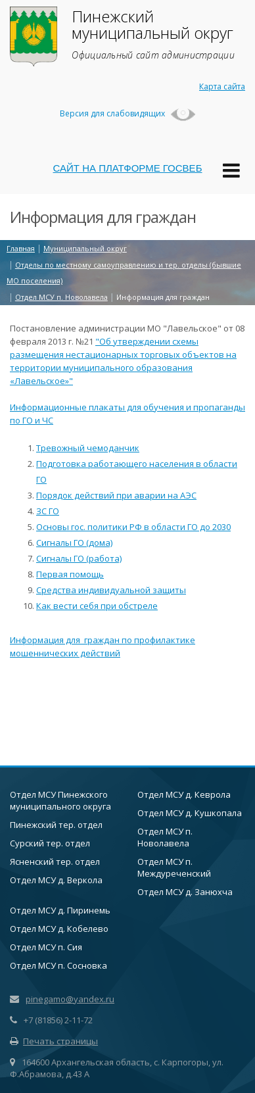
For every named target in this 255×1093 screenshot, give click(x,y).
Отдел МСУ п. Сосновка (58, 965)
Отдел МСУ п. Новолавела (165, 837)
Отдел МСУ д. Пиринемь (60, 910)
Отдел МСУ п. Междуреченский (174, 867)
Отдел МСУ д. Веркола (56, 880)
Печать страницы (54, 1041)
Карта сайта (222, 86)
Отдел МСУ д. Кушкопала (189, 813)
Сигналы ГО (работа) (79, 558)
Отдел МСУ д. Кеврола (184, 794)
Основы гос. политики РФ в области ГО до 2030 (133, 527)
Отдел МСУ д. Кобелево (59, 929)
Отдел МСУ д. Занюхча (185, 892)
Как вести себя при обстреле (97, 606)
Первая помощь (70, 574)
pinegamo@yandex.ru (70, 999)
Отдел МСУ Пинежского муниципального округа (60, 800)
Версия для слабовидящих (128, 113)
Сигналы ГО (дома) (74, 542)
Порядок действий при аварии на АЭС (116, 495)
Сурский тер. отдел (50, 843)
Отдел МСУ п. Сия (46, 947)
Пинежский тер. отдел (56, 825)
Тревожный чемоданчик (87, 448)
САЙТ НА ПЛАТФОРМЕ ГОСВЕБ (127, 168)
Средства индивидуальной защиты (111, 590)
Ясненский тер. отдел (55, 861)
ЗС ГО (47, 511)
